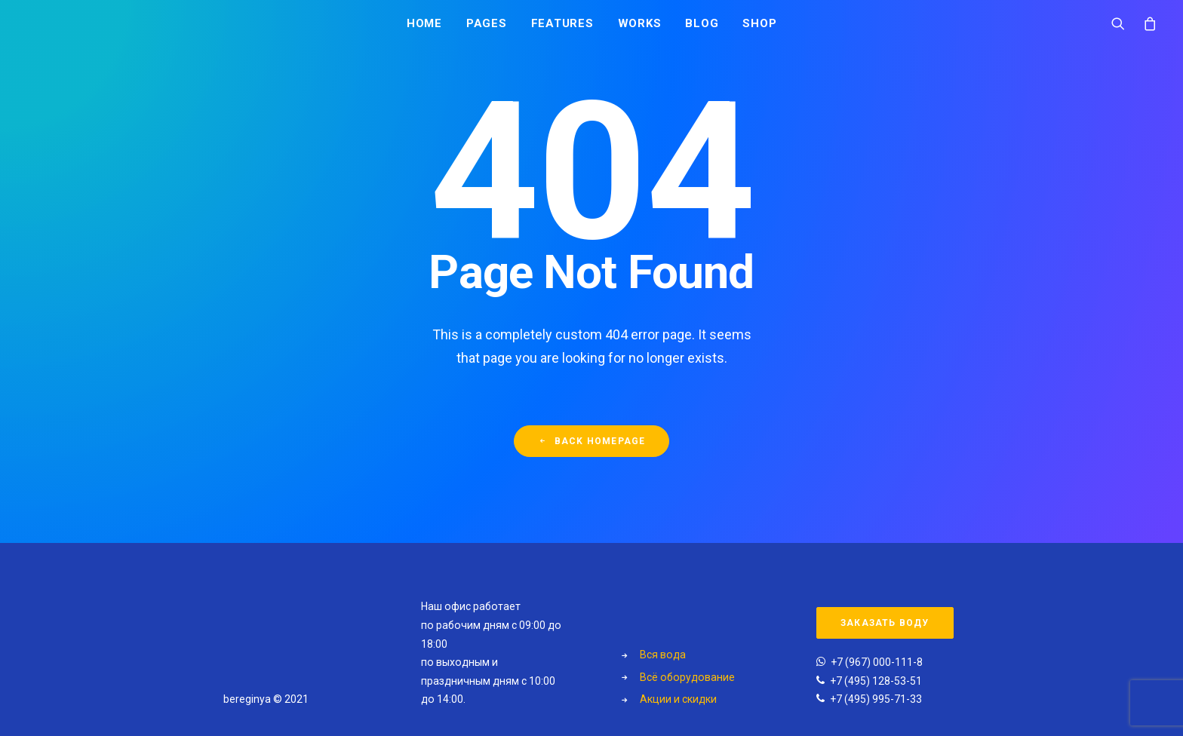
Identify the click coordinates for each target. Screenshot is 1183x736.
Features (562, 28)
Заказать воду (885, 623)
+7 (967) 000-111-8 (877, 662)
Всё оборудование (687, 677)
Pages (486, 28)
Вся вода (663, 655)
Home (424, 28)
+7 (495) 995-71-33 (876, 699)
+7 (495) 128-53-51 (876, 681)
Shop (759, 28)
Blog (701, 28)
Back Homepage (592, 448)
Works (640, 28)
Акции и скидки (678, 699)
